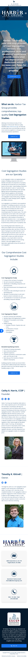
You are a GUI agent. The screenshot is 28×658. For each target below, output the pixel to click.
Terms (17, 653)
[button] (26, 13)
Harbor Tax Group (10, 652)
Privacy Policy (12, 653)
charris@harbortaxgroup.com (15, 5)
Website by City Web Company (8, 656)
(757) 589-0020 (15, 4)
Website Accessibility (21, 656)
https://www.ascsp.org (12, 126)
